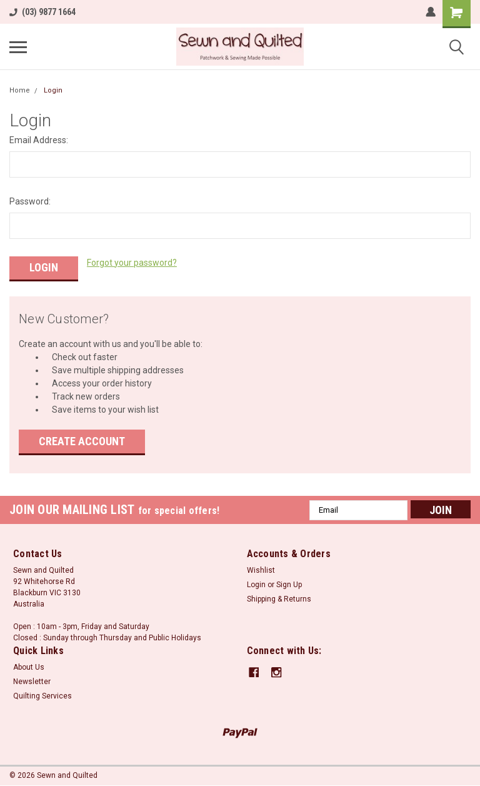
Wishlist (261, 568)
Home (19, 90)
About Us (28, 665)
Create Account (82, 439)
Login (53, 90)
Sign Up (289, 582)
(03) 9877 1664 (42, 12)
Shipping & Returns (279, 597)
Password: (30, 201)
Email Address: (38, 140)
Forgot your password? (132, 263)
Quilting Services (42, 694)
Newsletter (32, 679)
